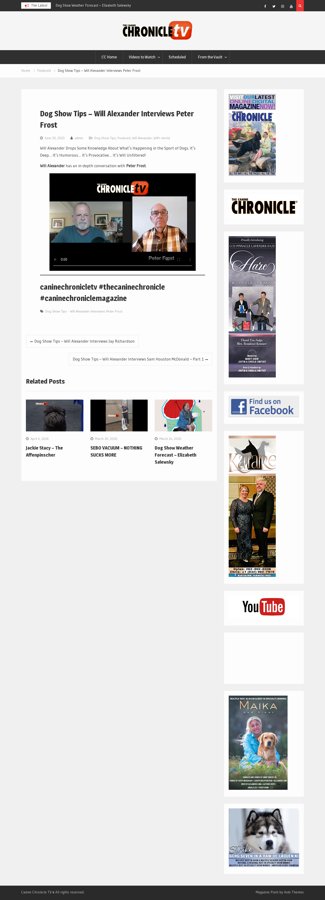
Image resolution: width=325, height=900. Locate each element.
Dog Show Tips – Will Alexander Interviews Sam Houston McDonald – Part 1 (138, 359)
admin (79, 138)
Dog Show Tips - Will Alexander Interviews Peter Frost (83, 311)
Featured (124, 138)
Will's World (162, 138)
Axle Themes (294, 892)
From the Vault (210, 57)
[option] (98, 5)
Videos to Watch (142, 57)
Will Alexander (142, 138)
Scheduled (177, 57)
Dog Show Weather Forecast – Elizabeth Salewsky (93, 5)
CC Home (109, 57)
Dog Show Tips (105, 138)
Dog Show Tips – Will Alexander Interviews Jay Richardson (84, 341)
